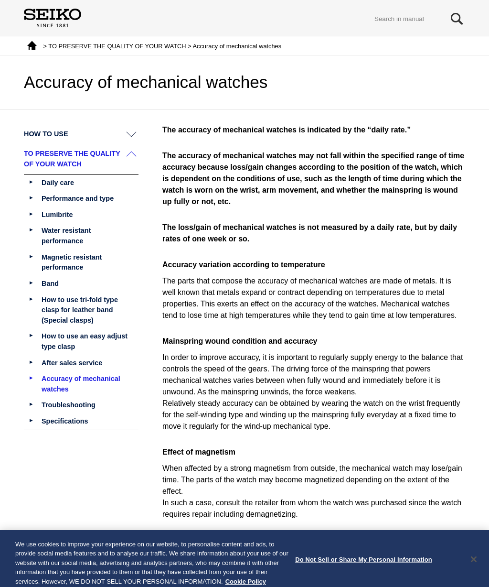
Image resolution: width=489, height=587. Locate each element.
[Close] (473, 563)
